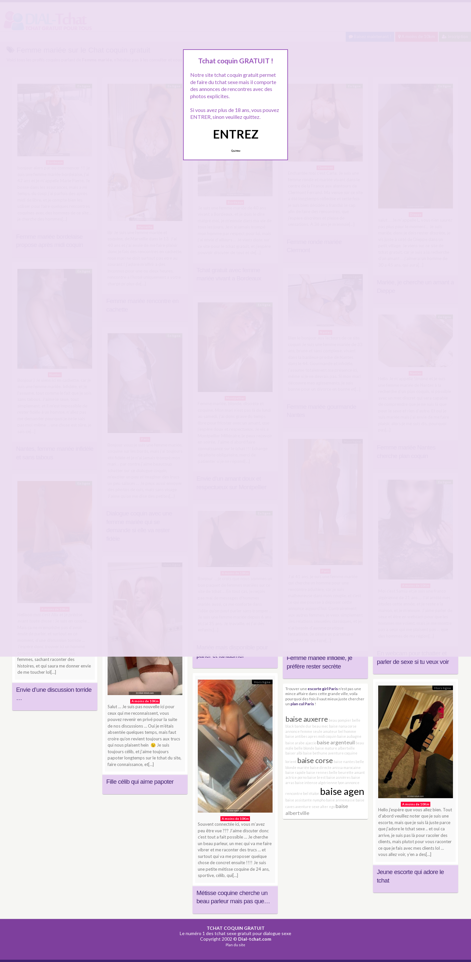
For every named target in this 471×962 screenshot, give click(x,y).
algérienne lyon (331, 782)
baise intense (306, 782)
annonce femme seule (303, 731)
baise (289, 800)
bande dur (303, 726)
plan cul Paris (302, 703)
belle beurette (341, 772)
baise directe (321, 767)
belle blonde (304, 748)
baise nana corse (343, 726)
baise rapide (295, 772)
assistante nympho (310, 800)
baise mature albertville (335, 748)
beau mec (320, 726)
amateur (330, 731)
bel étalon (311, 793)
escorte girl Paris (323, 688)
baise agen (342, 791)
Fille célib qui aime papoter (140, 781)
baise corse (315, 760)
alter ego (327, 806)
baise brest (316, 777)
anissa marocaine (346, 767)
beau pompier (340, 720)
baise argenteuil (336, 742)
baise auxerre (306, 718)
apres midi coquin (322, 736)
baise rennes (317, 772)
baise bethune (315, 753)
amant (359, 772)
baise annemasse (340, 800)
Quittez (235, 150)
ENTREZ (235, 134)
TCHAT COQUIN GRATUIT (236, 928)
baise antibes (296, 736)
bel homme (347, 731)
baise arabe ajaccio (300, 743)
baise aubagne (349, 736)
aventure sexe (307, 806)
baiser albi (293, 753)
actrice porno (296, 777)
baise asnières (338, 777)
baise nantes (344, 761)
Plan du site (235, 945)
